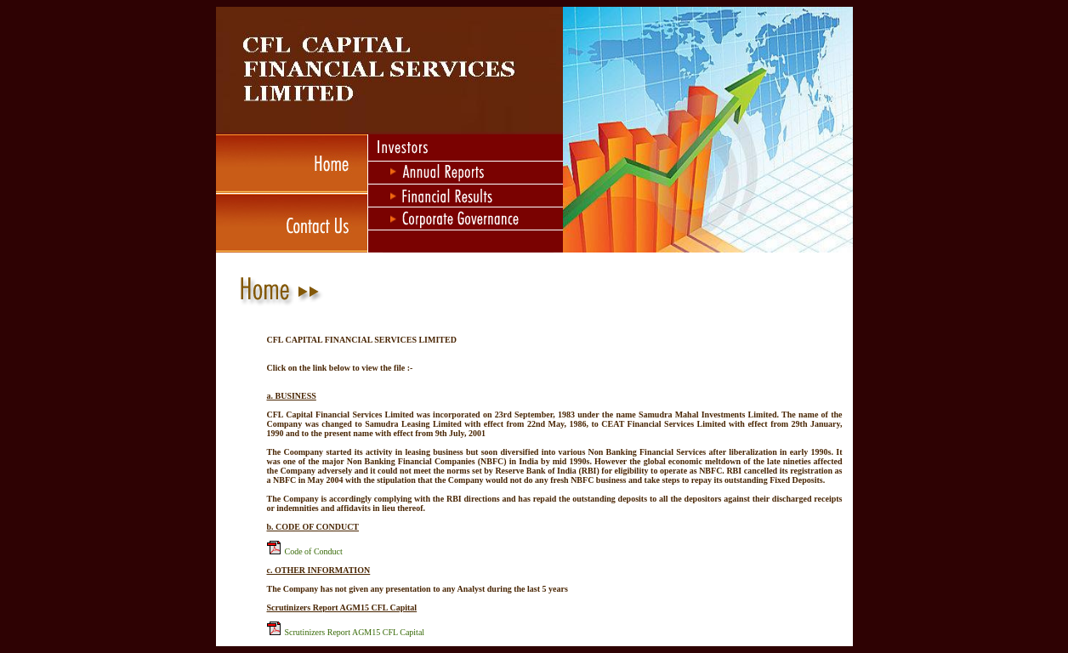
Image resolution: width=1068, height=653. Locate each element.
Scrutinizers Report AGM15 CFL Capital (355, 632)
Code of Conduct (314, 551)
